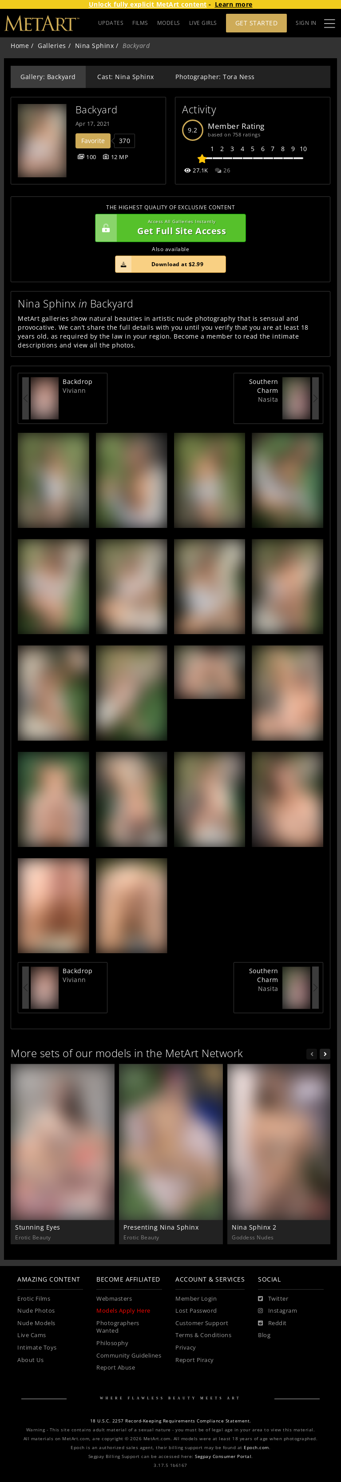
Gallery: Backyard (48, 76)
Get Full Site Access (168, 228)
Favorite (93, 140)
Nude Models (36, 1323)
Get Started (256, 23)
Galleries (52, 45)
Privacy (185, 1347)
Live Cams (31, 1335)
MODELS (168, 23)
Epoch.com (256, 1447)
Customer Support (201, 1323)
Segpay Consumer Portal (223, 1456)
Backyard (96, 109)
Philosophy (112, 1343)
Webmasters (114, 1298)
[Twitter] (273, 1299)
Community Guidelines (128, 1355)
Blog (264, 1335)
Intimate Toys (37, 1347)
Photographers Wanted (117, 1327)
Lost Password (196, 1310)
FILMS (140, 23)
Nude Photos (36, 1310)
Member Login (196, 1298)
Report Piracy (194, 1360)
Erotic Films (33, 1298)
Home (20, 45)
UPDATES (111, 23)
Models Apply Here (123, 1310)
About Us (30, 1360)
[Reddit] (272, 1323)
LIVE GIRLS (203, 23)
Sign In (306, 23)
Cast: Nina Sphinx (125, 76)
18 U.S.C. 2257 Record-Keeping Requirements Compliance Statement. (170, 1421)
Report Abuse (115, 1367)
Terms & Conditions (203, 1335)
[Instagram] (277, 1311)
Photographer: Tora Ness (215, 76)
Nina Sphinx (94, 45)
